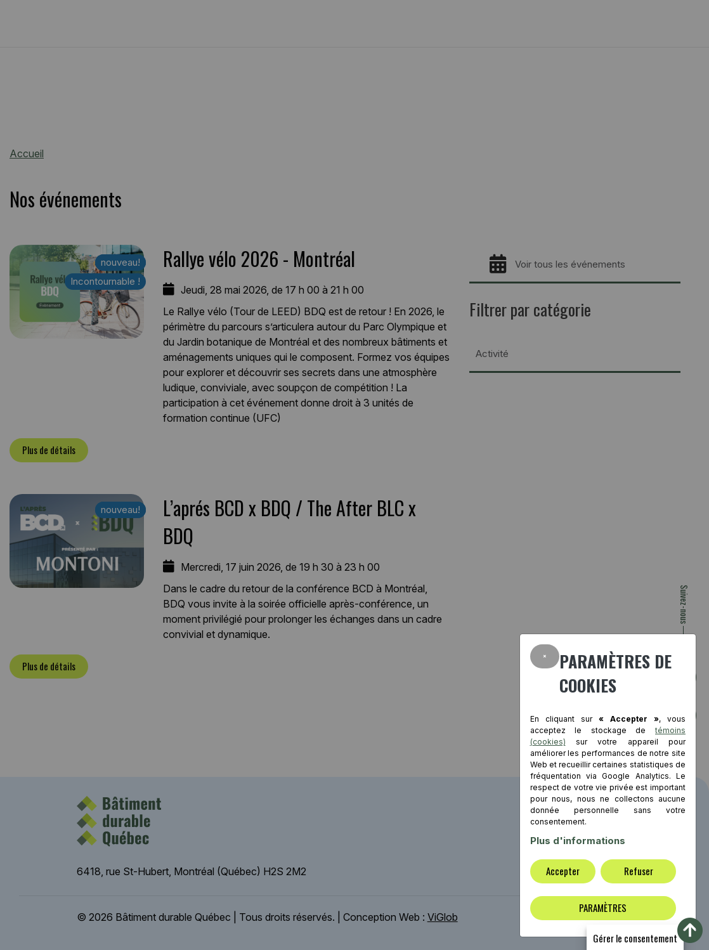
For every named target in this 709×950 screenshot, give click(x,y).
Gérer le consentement (635, 938)
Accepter (563, 871)
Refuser (638, 871)
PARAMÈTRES (603, 907)
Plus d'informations (577, 841)
